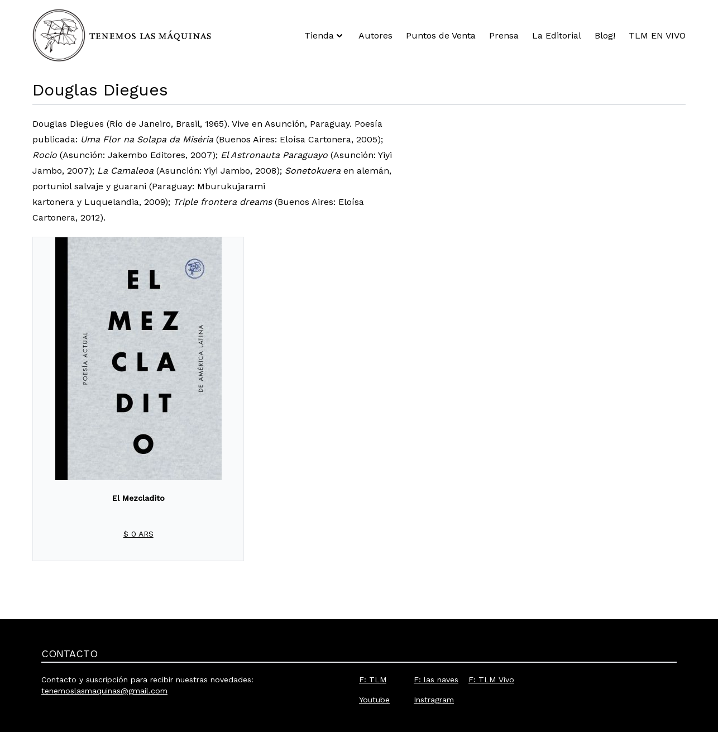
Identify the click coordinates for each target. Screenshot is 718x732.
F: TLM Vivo (491, 679)
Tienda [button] (324, 35)
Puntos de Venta (441, 35)
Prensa (504, 35)
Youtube (374, 699)
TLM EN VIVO (657, 35)
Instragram (434, 699)
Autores (375, 35)
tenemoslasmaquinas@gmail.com (104, 690)
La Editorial (556, 35)
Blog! (605, 35)
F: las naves (436, 679)
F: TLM (372, 679)
